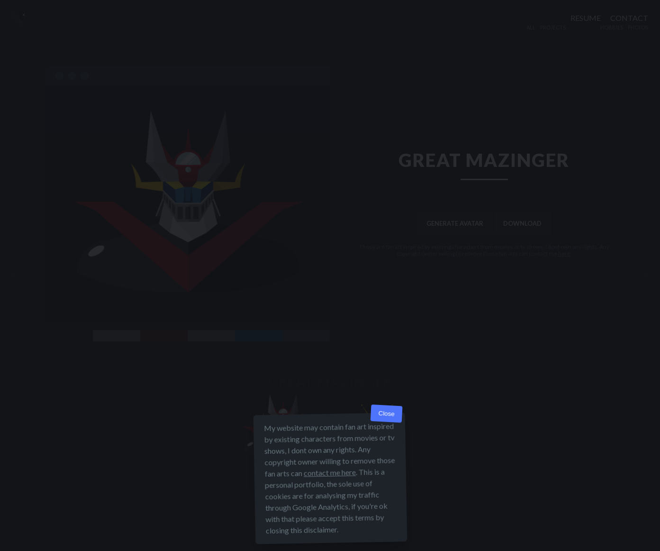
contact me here (329, 473)
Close (386, 414)
